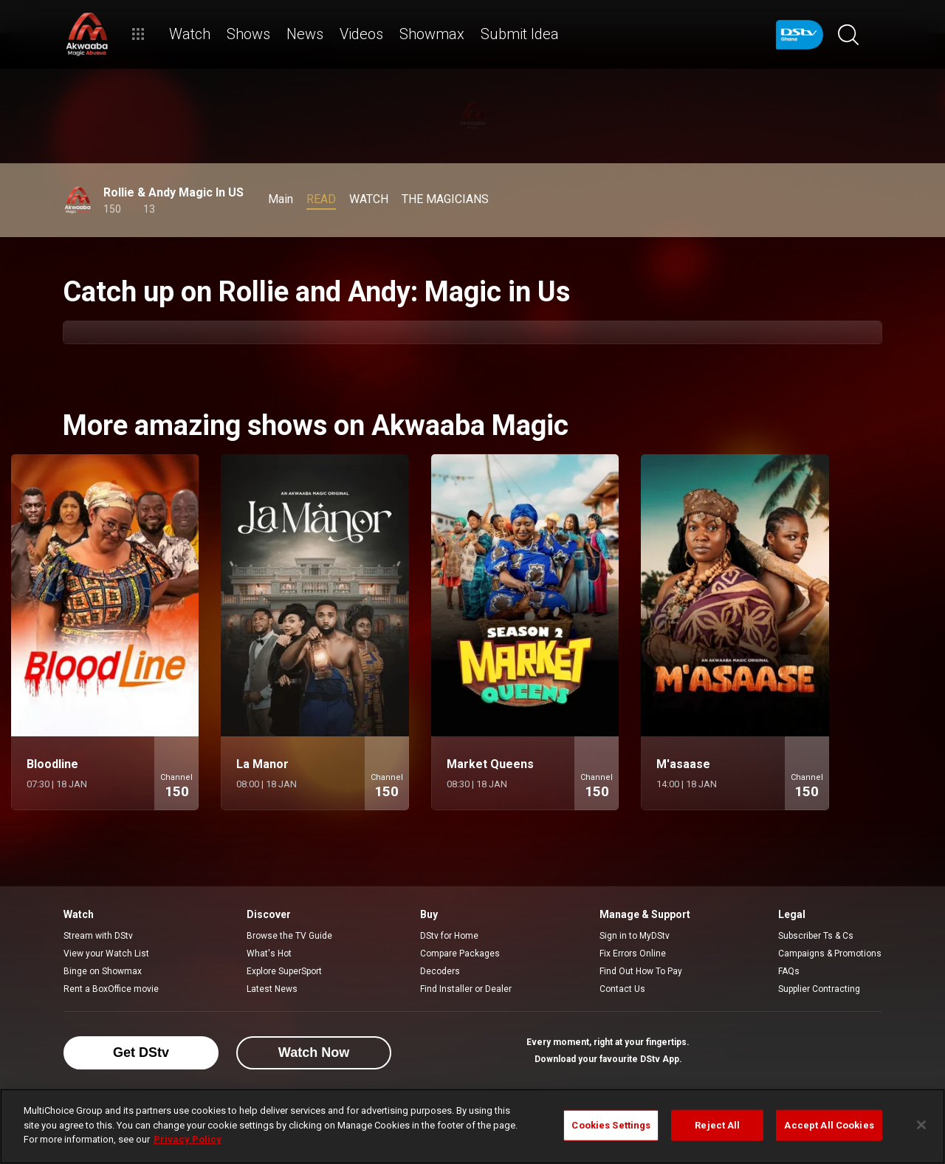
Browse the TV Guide (289, 936)
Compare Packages (460, 953)
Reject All (717, 1125)
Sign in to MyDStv (634, 936)
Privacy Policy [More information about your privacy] (187, 1139)
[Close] (921, 1125)
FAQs (789, 971)
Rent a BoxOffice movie (111, 989)
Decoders (440, 971)
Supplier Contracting (819, 989)
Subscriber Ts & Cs (815, 936)
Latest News (272, 989)
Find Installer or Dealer (466, 989)
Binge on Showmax (102, 971)
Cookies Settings (610, 1125)
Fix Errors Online (632, 953)
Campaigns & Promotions (830, 953)
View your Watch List (106, 953)
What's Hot (269, 953)
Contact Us (622, 989)
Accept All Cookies (828, 1125)
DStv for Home (449, 936)
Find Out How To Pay (640, 971)
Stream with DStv (98, 936)
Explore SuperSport (284, 971)
